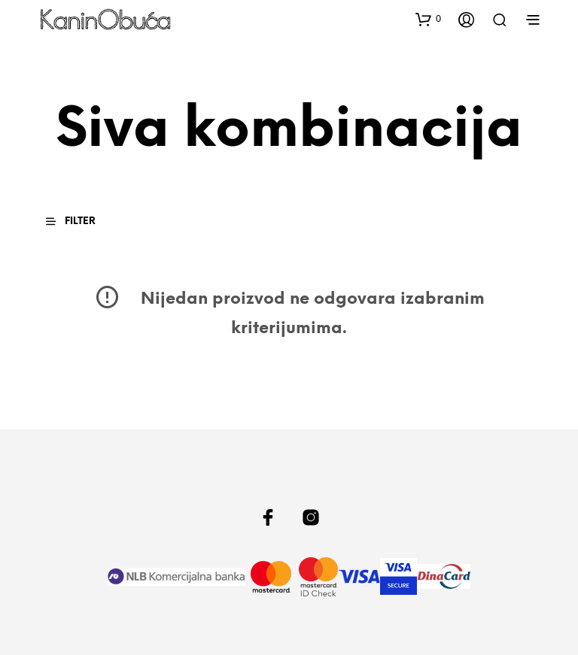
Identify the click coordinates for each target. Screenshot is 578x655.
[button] (428, 18)
